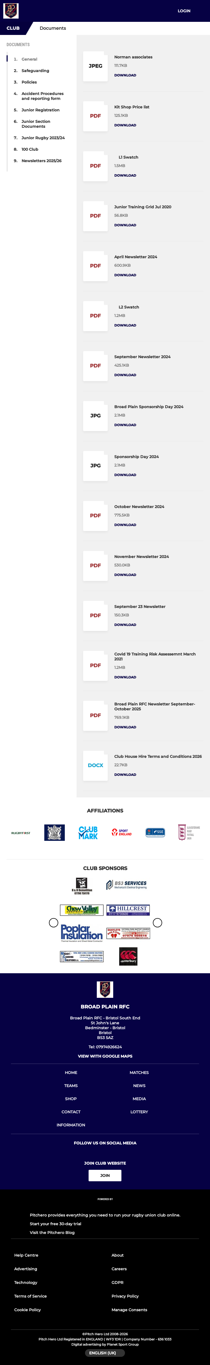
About (118, 1255)
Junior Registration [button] (41, 110)
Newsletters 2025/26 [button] (42, 160)
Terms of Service (30, 1296)
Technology (25, 1282)
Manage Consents (129, 1309)
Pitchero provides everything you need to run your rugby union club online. (105, 1215)
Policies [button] (29, 82)
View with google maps (105, 1056)
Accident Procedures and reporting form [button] (42, 96)
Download (125, 75)
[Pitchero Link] (105, 1206)
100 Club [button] (30, 149)
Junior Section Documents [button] (36, 124)
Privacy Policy (125, 1296)
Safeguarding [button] (35, 70)
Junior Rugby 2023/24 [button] (43, 137)
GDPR (117, 1282)
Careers (119, 1268)
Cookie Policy (27, 1309)
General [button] (29, 59)
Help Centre (26, 1255)
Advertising (25, 1268)
